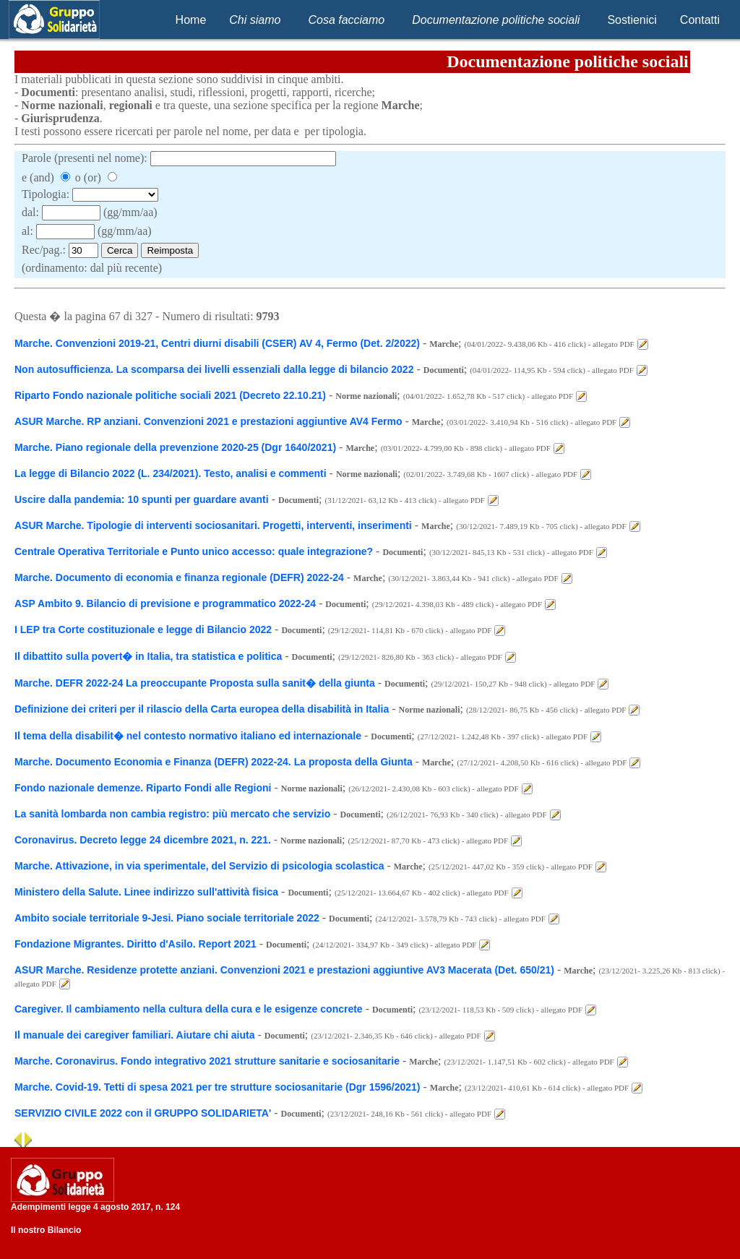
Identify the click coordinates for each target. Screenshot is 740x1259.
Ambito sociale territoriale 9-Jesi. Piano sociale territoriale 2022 (166, 918)
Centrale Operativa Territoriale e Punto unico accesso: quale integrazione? (193, 551)
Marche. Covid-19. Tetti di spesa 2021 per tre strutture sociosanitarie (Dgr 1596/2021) (217, 1087)
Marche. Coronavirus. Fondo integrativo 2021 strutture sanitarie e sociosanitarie (207, 1061)
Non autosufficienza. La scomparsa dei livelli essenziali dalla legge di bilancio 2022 (213, 369)
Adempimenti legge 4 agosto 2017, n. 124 (95, 1207)
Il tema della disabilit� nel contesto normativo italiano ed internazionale (187, 736)
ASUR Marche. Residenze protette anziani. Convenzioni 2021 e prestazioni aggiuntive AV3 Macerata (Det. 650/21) (284, 970)
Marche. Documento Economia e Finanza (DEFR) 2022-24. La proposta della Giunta (215, 762)
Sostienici (631, 20)
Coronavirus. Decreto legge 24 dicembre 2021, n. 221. (144, 840)
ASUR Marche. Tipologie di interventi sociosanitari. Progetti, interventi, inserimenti (213, 525)
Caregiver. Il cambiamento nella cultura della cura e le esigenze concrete (188, 1009)
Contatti (700, 20)
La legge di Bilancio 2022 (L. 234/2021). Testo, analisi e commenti (170, 473)
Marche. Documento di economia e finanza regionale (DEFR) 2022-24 (180, 577)
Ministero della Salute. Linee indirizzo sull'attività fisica (146, 892)
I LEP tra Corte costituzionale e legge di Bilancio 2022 (143, 629)
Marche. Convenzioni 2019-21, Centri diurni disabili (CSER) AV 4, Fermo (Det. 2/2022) (217, 343)
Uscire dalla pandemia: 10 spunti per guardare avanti (141, 499)
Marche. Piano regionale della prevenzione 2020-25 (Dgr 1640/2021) (175, 447)
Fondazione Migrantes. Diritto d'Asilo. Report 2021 (135, 944)
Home (191, 20)
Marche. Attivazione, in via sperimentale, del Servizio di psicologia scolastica (199, 866)
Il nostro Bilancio (46, 1230)
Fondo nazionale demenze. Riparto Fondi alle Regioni (142, 788)
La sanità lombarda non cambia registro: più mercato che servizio (172, 814)
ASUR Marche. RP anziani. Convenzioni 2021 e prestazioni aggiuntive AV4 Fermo (209, 421)
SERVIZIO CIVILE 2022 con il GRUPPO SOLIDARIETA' (142, 1113)
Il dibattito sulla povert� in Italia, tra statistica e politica (149, 656)
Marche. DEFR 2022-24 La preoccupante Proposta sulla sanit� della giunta (194, 683)
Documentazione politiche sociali (496, 20)
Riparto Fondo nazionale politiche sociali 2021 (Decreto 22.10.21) (170, 395)
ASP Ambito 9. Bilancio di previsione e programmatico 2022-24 (165, 603)
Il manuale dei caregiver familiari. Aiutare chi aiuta (134, 1035)
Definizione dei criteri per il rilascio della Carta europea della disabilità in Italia (201, 709)
